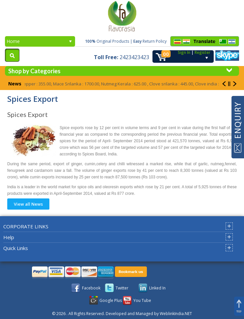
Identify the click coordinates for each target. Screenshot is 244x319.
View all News (28, 204)
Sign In (184, 52)
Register (202, 52)
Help (8, 237)
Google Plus (110, 300)
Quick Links (15, 248)
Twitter (122, 288)
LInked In (157, 288)
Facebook (91, 288)
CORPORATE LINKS (25, 226)
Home (39, 41)
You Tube (142, 300)
